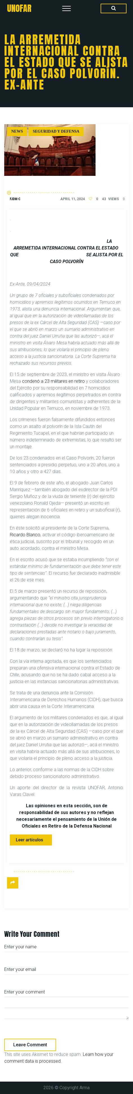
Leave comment (30, 1044)
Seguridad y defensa (56, 131)
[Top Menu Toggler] (66, 8)
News (17, 131)
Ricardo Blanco (25, 534)
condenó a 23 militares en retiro (53, 381)
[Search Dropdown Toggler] (114, 8)
